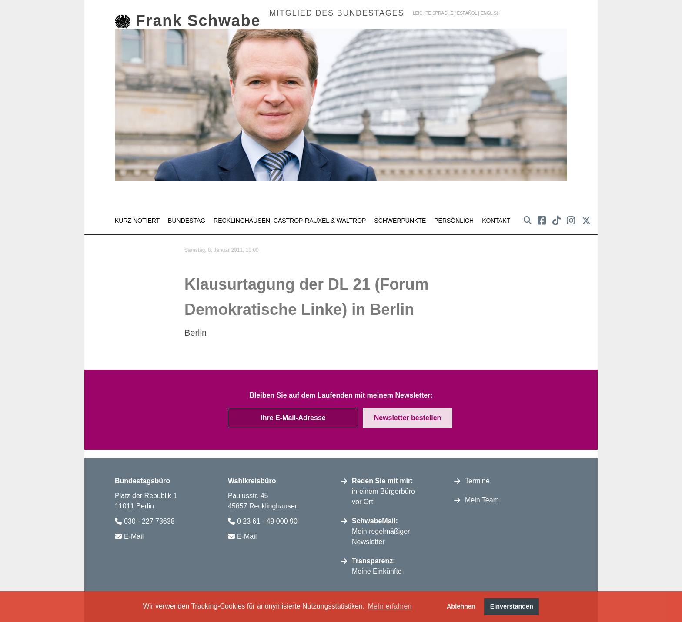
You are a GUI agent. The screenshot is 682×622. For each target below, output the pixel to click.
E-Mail (134, 534)
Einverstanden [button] (511, 606)
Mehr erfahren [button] (390, 606)
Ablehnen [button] (461, 606)
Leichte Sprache (433, 13)
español (467, 13)
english (490, 13)
